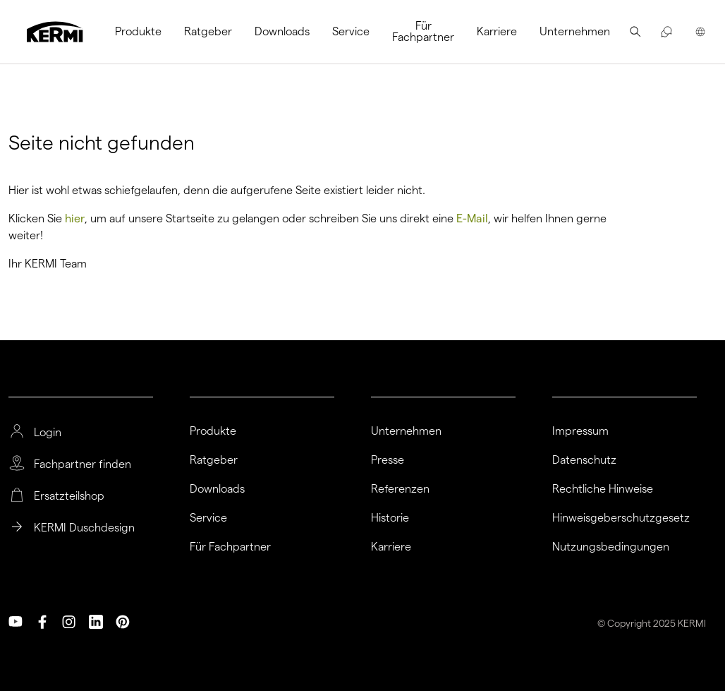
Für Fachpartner (423, 31)
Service (351, 31)
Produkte (138, 31)
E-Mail (472, 218)
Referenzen (400, 489)
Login (47, 432)
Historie (390, 518)
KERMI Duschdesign (84, 528)
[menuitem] (144, 32)
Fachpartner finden (82, 464)
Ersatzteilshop (69, 496)
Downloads (282, 31)
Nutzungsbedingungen (610, 547)
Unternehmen (575, 31)
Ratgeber (208, 31)
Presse (387, 460)
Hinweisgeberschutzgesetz (621, 518)
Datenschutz (584, 460)
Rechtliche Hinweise (602, 489)
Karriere (497, 31)
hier (75, 218)
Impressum (580, 431)
